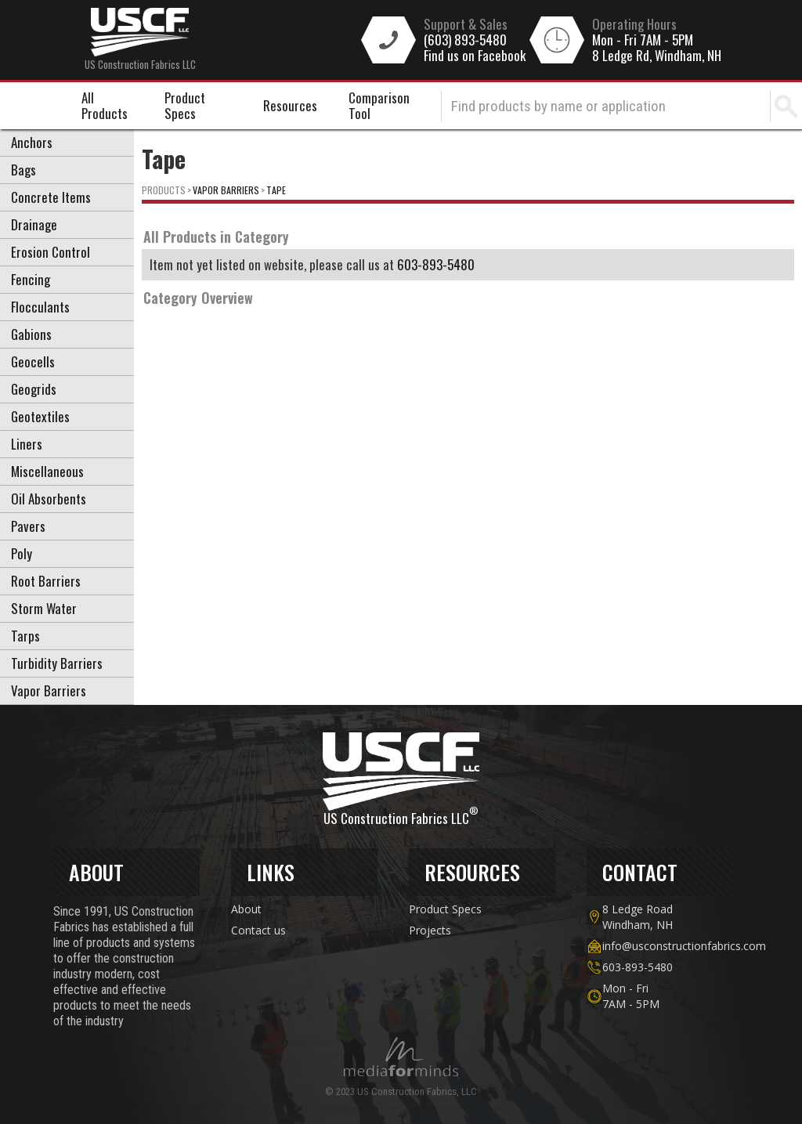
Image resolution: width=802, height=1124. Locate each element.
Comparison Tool (379, 105)
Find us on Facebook (475, 55)
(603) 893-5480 (465, 40)
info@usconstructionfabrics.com (667, 945)
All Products (104, 105)
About (246, 909)
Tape (276, 190)
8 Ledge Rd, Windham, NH (656, 55)
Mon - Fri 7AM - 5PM (642, 40)
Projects (430, 930)
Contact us (258, 930)
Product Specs (184, 105)
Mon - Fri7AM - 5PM (630, 996)
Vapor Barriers (226, 190)
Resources (290, 105)
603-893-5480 (436, 264)
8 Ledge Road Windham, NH (637, 917)
